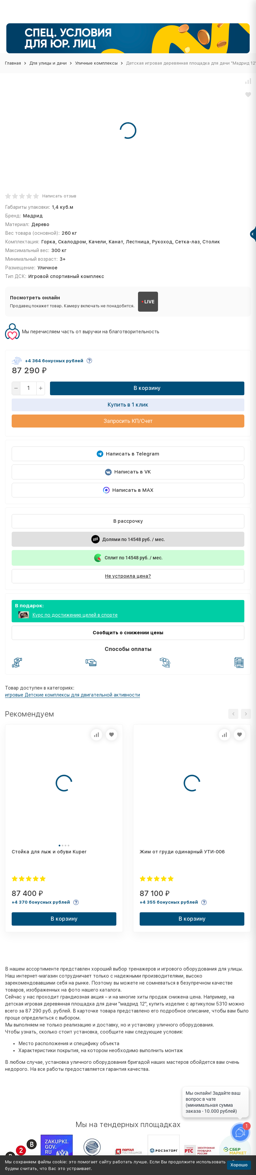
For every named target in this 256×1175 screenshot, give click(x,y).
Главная (13, 63)
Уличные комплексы (96, 63)
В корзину (147, 388)
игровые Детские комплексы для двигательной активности (72, 695)
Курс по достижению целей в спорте (75, 615)
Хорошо (239, 1164)
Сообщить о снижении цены (128, 632)
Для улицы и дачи (48, 63)
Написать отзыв (59, 195)
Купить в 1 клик (128, 405)
